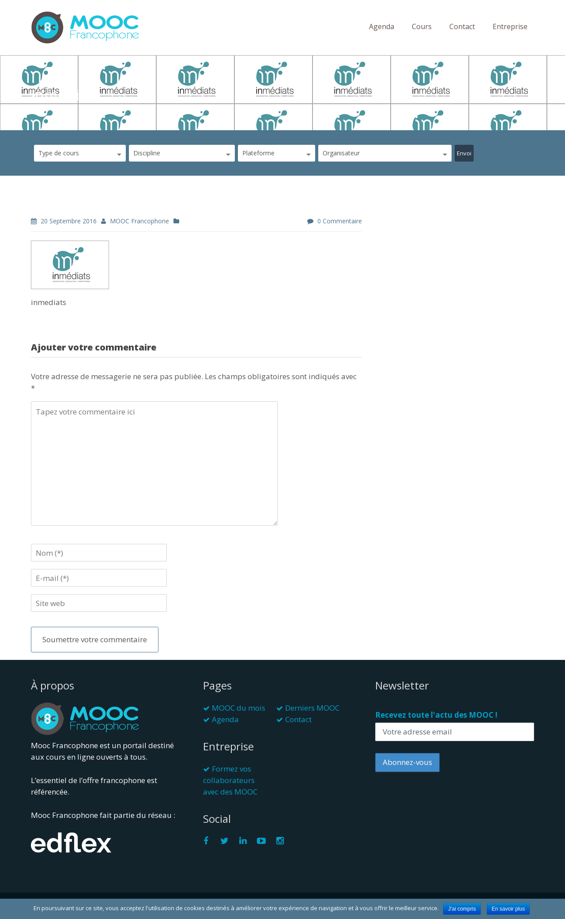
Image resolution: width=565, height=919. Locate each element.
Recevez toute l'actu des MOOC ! (436, 715)
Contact (462, 26)
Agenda (381, 26)
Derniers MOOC (312, 708)
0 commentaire (339, 221)
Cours (422, 26)
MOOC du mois (238, 708)
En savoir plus (508, 909)
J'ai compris (462, 909)
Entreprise (510, 26)
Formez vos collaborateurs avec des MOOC (230, 780)
